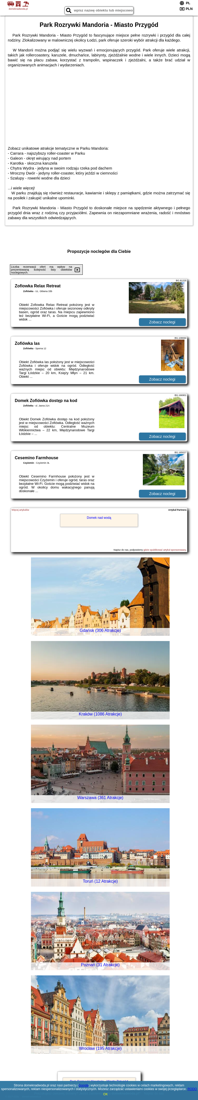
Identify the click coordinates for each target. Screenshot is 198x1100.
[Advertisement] (99, 106)
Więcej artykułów (20, 510)
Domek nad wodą (99, 518)
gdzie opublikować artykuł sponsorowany (165, 550)
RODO (192, 1089)
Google (84, 1085)
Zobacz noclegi (162, 322)
